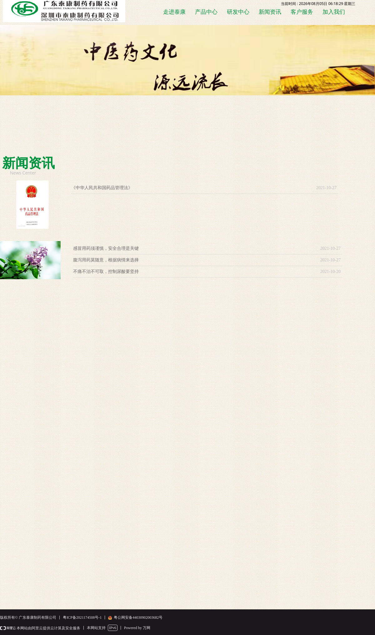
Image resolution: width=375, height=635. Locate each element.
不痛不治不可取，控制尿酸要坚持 (106, 271)
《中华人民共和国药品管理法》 (101, 187)
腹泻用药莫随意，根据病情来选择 (106, 260)
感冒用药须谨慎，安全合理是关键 (106, 248)
